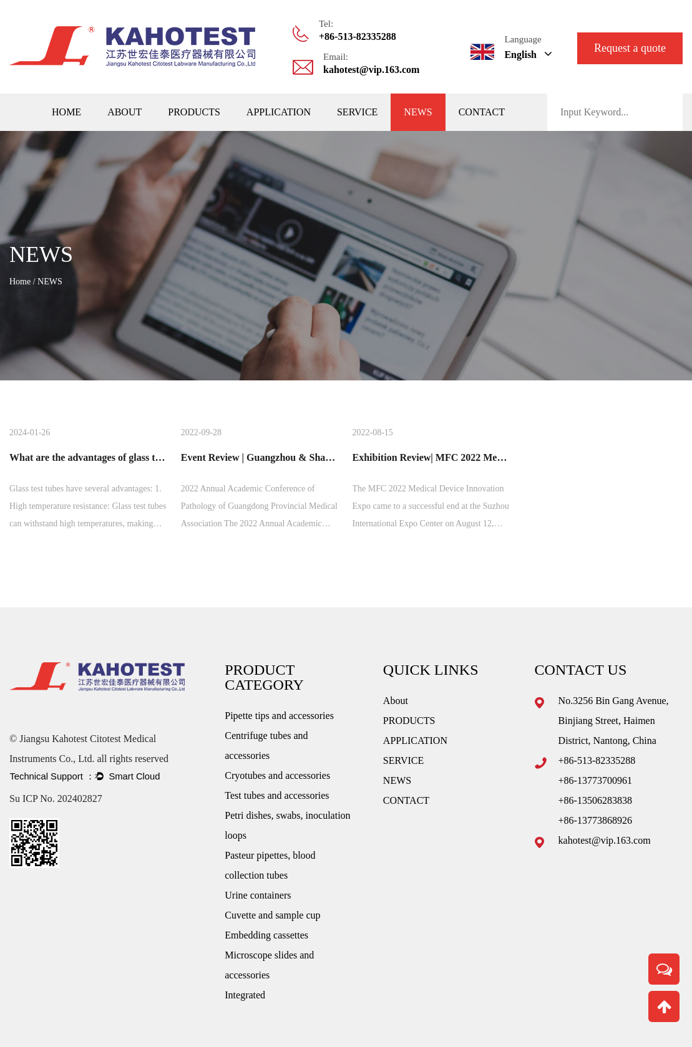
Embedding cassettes (266, 935)
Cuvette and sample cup (272, 915)
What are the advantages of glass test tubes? (103, 457)
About (124, 112)
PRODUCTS (194, 112)
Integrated (245, 995)
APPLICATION (278, 112)
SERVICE (357, 112)
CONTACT (482, 112)
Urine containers (258, 895)
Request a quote (630, 48)
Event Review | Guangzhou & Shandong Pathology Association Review (331, 457)
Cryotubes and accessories (277, 775)
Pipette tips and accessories (279, 715)
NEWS (418, 112)
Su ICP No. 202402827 (55, 798)
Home (66, 112)
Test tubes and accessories (277, 795)
